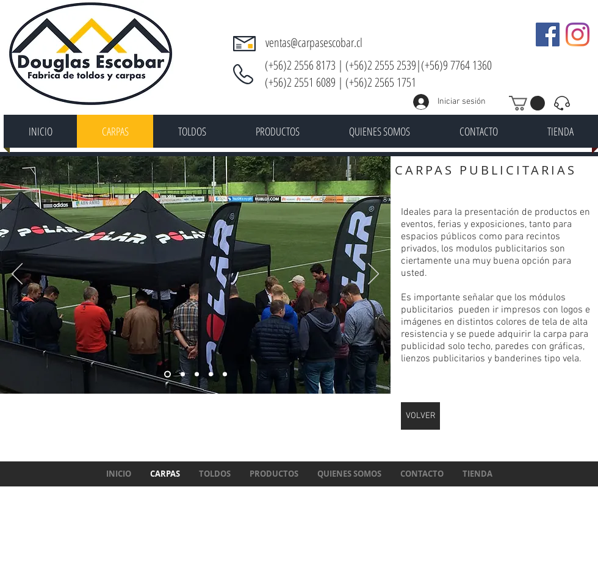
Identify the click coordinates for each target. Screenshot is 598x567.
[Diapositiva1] (183, 374)
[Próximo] (373, 274)
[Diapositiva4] (167, 374)
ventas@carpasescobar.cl (313, 42)
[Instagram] (577, 34)
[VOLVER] (420, 416)
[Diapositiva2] (211, 374)
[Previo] (17, 274)
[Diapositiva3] (225, 374)
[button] (527, 103)
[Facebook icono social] (548, 34)
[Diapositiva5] (197, 374)
